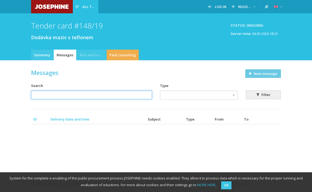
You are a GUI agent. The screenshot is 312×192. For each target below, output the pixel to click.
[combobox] (199, 95)
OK (226, 185)
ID (35, 119)
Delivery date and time (69, 119)
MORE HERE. (207, 184)
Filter (263, 94)
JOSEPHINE (52, 6)
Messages (65, 55)
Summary (42, 55)
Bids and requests (93, 55)
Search (37, 85)
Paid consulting (122, 55)
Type (164, 85)
